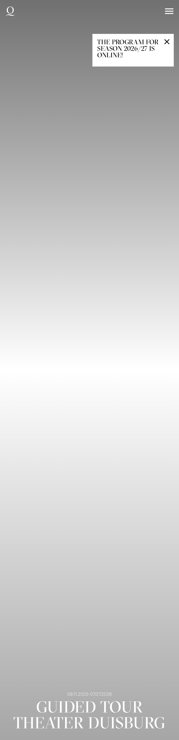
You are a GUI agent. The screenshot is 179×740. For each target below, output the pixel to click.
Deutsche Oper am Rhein (10, 11)
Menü (169, 11)
